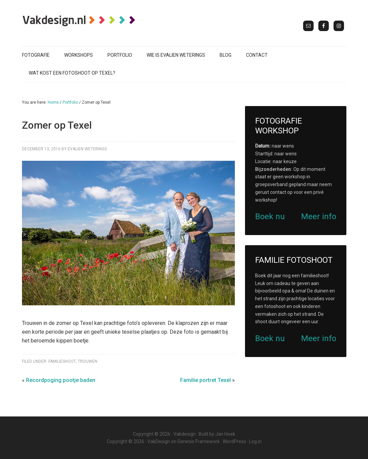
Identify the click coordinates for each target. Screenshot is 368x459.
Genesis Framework (198, 441)
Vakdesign (184, 434)
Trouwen (87, 361)
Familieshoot (62, 361)
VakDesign (158, 441)
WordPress (234, 441)
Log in (255, 441)
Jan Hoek (225, 434)
